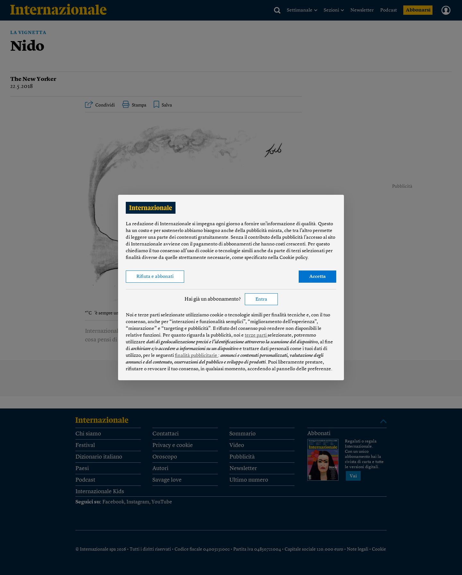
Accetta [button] (317, 276)
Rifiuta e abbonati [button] (155, 276)
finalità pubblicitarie (196, 355)
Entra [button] (261, 299)
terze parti (256, 335)
